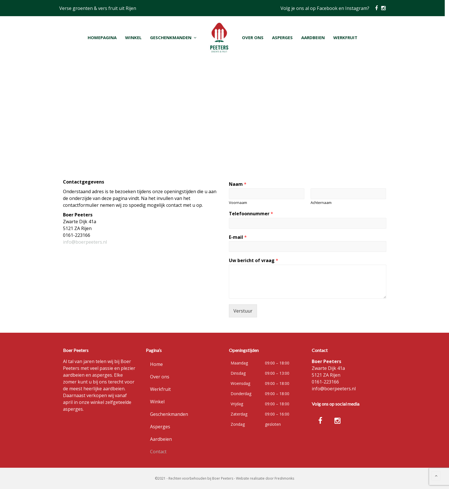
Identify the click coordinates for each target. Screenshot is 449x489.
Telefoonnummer (251, 214)
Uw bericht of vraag (253, 261)
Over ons (159, 377)
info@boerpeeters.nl (85, 242)
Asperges (160, 426)
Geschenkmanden (169, 414)
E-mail (238, 237)
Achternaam (321, 202)
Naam (237, 184)
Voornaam (238, 202)
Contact (158, 451)
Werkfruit (160, 389)
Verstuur (242, 311)
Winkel (157, 402)
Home (156, 364)
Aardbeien (161, 439)
